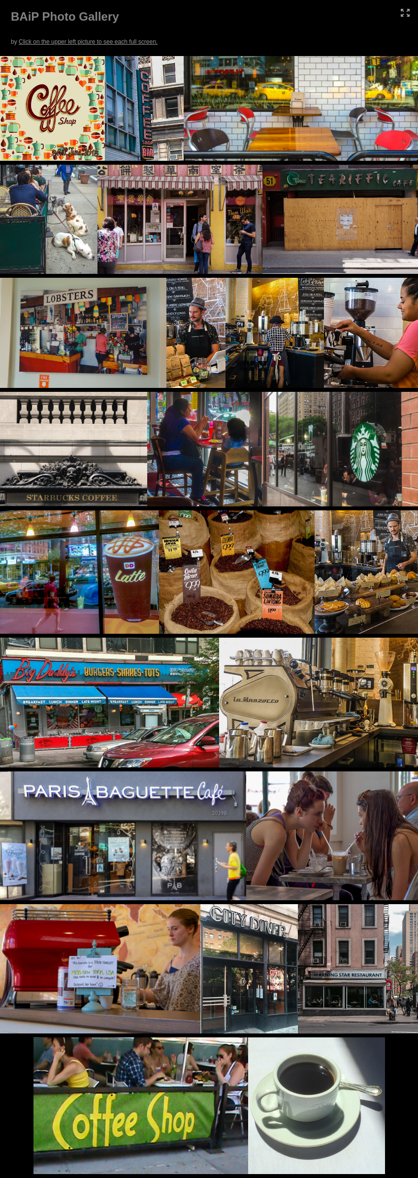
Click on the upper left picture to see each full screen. (88, 41)
